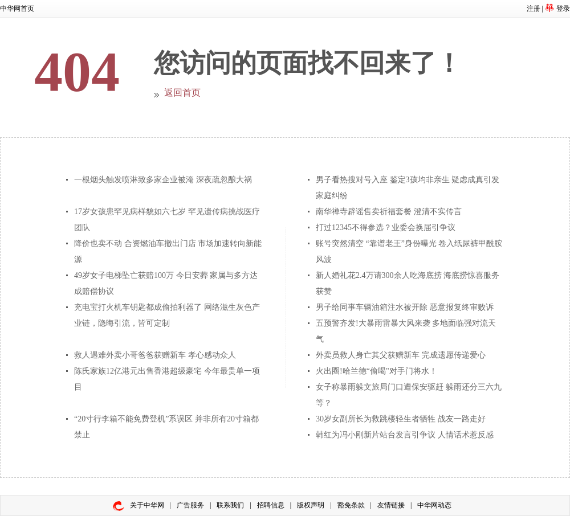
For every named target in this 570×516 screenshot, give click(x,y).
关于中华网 (147, 505)
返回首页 (182, 92)
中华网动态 (434, 505)
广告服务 (190, 505)
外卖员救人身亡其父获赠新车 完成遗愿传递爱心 (401, 355)
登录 (563, 9)
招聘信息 (270, 505)
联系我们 (230, 505)
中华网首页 (17, 9)
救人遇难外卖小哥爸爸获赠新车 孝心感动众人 (155, 355)
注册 (533, 9)
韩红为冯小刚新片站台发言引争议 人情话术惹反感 (405, 435)
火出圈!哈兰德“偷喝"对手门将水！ (376, 371)
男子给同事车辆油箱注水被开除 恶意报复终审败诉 (405, 307)
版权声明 (310, 505)
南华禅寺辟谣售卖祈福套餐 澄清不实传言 (389, 211)
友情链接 (391, 505)
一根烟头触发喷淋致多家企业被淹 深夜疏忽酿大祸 (163, 179)
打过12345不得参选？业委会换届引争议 (385, 227)
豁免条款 (351, 505)
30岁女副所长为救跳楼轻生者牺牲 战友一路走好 (401, 419)
